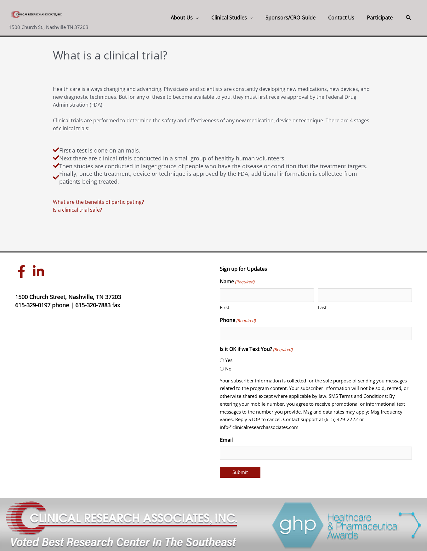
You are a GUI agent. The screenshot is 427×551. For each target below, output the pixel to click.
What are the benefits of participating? (98, 201)
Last (322, 307)
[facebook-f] (23, 271)
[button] (184, 18)
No (228, 368)
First (224, 307)
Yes (228, 360)
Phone (238, 321)
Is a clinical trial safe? (77, 209)
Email (226, 440)
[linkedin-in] (40, 271)
